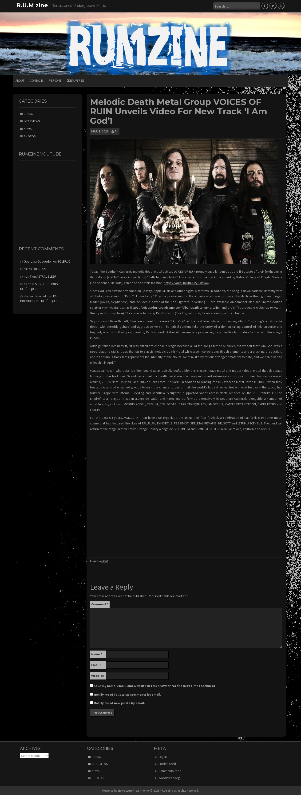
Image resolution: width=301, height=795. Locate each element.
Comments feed (169, 770)
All (116, 131)
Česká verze (75, 80)
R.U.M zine (32, 5)
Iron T (28, 276)
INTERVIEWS (32, 121)
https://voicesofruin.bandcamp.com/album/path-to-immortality (175, 307)
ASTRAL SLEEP (46, 276)
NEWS (104, 561)
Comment (99, 604)
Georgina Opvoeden (38, 261)
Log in (162, 756)
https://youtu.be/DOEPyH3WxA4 (186, 282)
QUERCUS (39, 269)
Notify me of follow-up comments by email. (127, 694)
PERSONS (55, 80)
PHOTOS (30, 136)
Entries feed (167, 763)
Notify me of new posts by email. (119, 703)
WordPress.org (169, 777)
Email (96, 665)
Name (96, 654)
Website (97, 675)
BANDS (28, 113)
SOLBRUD (64, 261)
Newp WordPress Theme (133, 790)
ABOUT (20, 80)
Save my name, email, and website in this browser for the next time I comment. (155, 685)
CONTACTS (37, 80)
